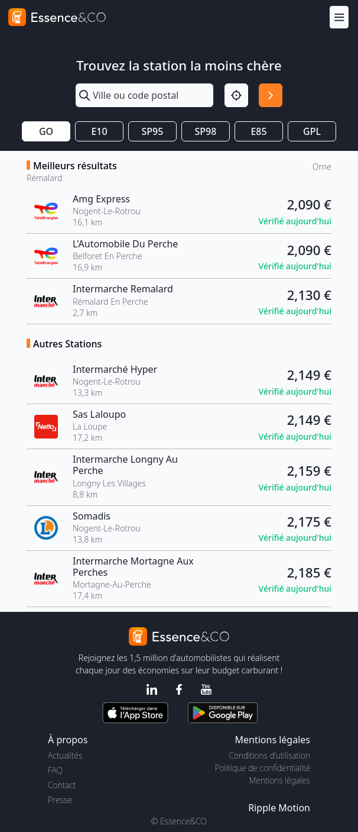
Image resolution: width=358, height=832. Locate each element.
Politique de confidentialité (262, 767)
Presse (60, 799)
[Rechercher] (270, 95)
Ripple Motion (279, 807)
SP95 (153, 131)
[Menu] (339, 17)
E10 (99, 131)
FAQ (55, 770)
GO (46, 131)
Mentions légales (279, 780)
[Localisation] (236, 95)
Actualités (65, 755)
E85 (258, 131)
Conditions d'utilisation (269, 755)
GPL (312, 131)
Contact (62, 785)
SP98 (206, 131)
